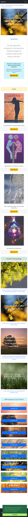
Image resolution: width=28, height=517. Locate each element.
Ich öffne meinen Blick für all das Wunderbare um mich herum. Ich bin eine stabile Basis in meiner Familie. (14, 358)
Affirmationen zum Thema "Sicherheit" (14, 5)
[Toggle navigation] (25, 2)
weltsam (3, 2)
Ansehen (14, 408)
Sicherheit (14, 39)
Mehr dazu (14, 129)
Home (2, 5)
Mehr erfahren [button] (14, 510)
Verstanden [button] (14, 514)
